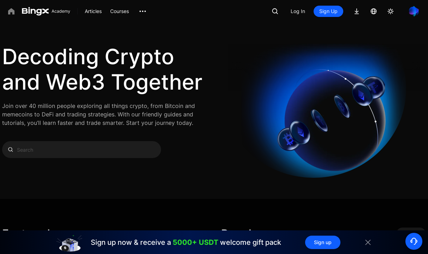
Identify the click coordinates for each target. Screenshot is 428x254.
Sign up (323, 242)
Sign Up (328, 11)
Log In (298, 11)
